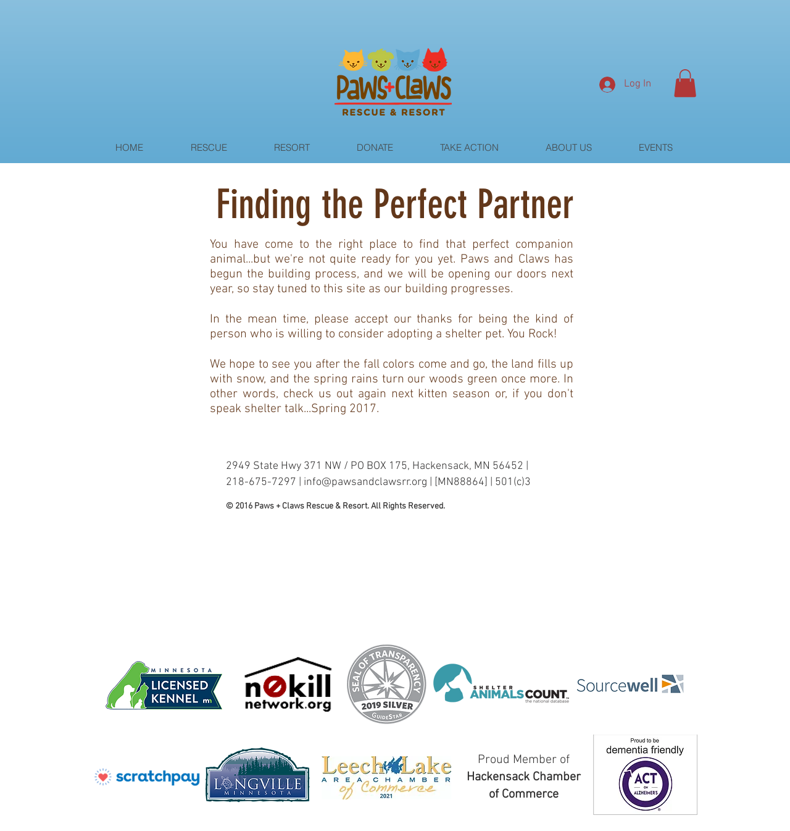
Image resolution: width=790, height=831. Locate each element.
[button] (685, 83)
